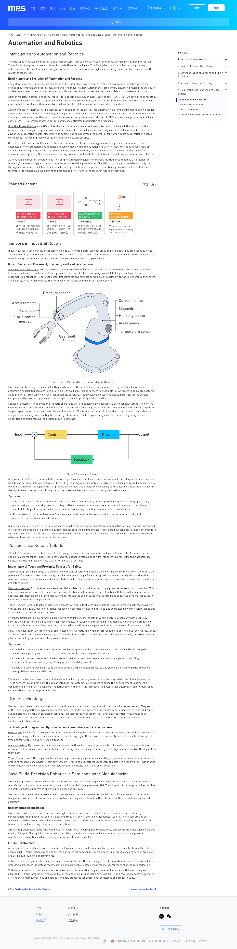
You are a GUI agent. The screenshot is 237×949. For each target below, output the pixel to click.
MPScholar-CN (38, 35)
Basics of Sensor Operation (196, 66)
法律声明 (203, 941)
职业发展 (72, 914)
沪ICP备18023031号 (159, 941)
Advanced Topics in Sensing (196, 83)
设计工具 (41, 921)
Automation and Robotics (192, 100)
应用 (38, 914)
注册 (216, 8)
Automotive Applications (191, 105)
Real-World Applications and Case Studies (86, 35)
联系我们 (72, 921)
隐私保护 (177, 941)
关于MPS (72, 908)
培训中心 (21, 35)
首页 (10, 35)
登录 (197, 8)
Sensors (54, 35)
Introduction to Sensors (194, 59)
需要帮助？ (169, 929)
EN (171, 8)
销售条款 (190, 941)
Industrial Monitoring (189, 109)
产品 (38, 908)
